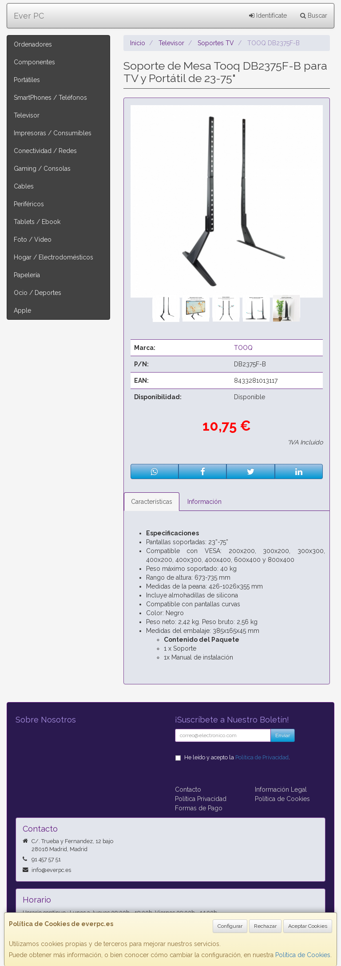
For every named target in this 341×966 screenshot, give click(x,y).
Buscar (313, 15)
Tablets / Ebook (37, 221)
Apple (22, 310)
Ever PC (29, 15)
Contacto (188, 789)
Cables (24, 186)
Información (204, 501)
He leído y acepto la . (237, 757)
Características (151, 501)
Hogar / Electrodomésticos (53, 257)
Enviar (282, 735)
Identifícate (268, 15)
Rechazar (265, 926)
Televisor (27, 115)
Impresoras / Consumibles (52, 133)
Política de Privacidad (262, 757)
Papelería (27, 275)
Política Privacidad (200, 798)
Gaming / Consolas (42, 168)
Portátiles (27, 79)
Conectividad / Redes (45, 150)
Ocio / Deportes (37, 292)
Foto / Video (33, 239)
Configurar (230, 926)
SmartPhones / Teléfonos (50, 97)
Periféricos (29, 204)
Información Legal (281, 789)
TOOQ (243, 347)
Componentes (34, 62)
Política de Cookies (302, 954)
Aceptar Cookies (307, 926)
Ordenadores (33, 44)
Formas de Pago (198, 808)
